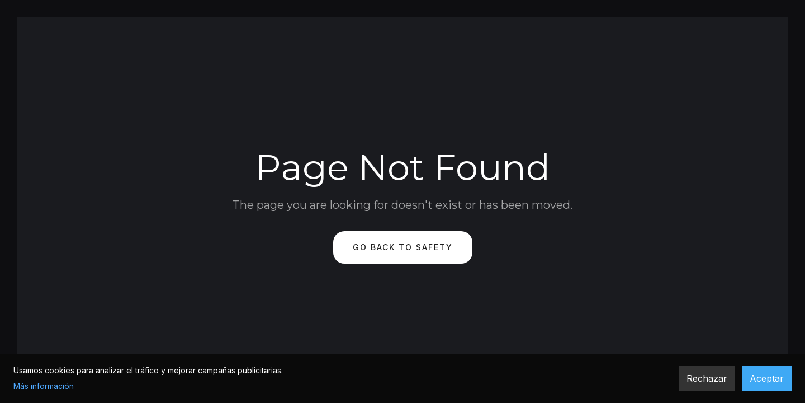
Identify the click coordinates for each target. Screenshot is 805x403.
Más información (43, 386)
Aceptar (767, 378)
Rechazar (706, 378)
